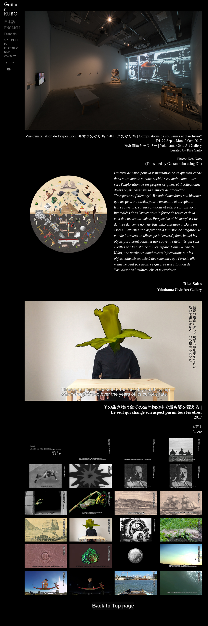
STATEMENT (11, 40)
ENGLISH (12, 28)
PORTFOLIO (11, 48)
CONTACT (10, 56)
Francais (10, 34)
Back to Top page (113, 605)
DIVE (7, 52)
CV (5, 44)
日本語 (9, 22)
